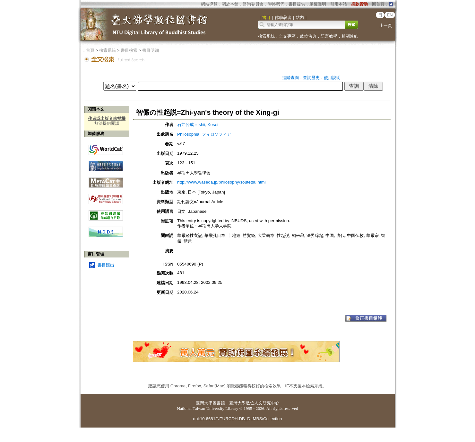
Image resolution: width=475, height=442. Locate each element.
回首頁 (378, 4)
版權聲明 (317, 4)
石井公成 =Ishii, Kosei (197, 124)
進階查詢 (290, 77)
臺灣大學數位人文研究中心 (254, 403)
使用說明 (332, 77)
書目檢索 (129, 50)
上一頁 (385, 25)
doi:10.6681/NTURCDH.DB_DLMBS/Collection (237, 418)
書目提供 (297, 4)
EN (390, 15)
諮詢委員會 (253, 4)
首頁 (90, 50)
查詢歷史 (311, 77)
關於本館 (230, 4)
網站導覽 (209, 4)
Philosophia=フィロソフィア (204, 134)
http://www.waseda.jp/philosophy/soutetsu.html (221, 182)
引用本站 (338, 4)
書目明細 (150, 50)
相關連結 (349, 36)
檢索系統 (266, 36)
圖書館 (218, 403)
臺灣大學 (204, 403)
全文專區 (287, 36)
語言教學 (329, 36)
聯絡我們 (276, 4)
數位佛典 (308, 36)
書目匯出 (106, 265)
